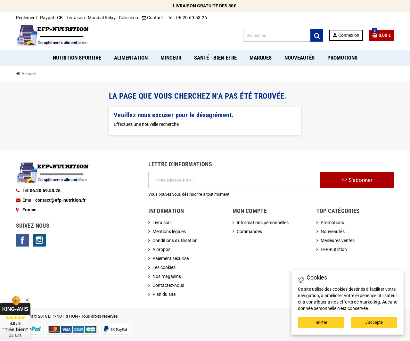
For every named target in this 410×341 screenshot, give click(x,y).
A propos (161, 249)
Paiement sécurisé (170, 258)
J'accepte (374, 322)
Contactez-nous (168, 285)
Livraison (161, 222)
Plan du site (164, 294)
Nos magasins (166, 276)
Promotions (332, 222)
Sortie (321, 322)
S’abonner (357, 180)
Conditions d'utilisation (175, 240)
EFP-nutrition (334, 249)
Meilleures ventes (338, 240)
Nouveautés (333, 231)
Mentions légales (169, 231)
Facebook (22, 240)
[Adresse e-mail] (234, 180)
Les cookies (164, 267)
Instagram (39, 240)
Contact (153, 17)
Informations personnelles (263, 222)
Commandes (249, 231)
